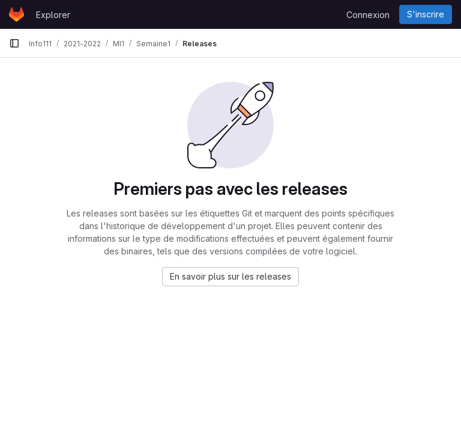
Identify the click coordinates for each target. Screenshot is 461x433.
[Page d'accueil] (16, 14)
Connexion (368, 15)
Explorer (53, 15)
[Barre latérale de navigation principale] (14, 43)
